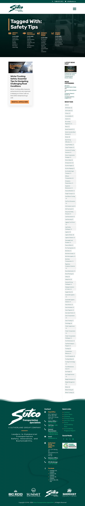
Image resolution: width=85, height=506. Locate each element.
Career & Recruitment (70, 90)
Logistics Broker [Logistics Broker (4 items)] (69, 235)
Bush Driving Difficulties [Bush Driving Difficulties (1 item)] (68, 141)
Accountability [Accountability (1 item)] (69, 116)
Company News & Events (69, 94)
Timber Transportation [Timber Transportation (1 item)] (70, 332)
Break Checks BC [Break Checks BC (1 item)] (69, 129)
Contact (67, 412)
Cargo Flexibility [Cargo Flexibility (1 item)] (69, 145)
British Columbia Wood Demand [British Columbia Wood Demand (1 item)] (70, 133)
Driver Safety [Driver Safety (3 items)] (69, 160)
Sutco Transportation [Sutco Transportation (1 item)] (70, 317)
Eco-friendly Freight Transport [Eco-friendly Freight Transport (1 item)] (69, 172)
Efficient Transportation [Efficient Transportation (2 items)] (69, 177)
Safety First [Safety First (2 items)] (68, 279)
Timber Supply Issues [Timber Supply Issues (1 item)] (70, 327)
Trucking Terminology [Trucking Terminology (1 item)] (70, 363)
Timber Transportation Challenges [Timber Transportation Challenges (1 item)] (70, 337)
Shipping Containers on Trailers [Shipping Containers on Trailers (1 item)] (69, 288)
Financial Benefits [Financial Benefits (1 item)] (70, 191)
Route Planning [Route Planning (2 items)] (69, 274)
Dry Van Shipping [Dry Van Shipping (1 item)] (69, 168)
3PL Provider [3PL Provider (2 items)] (68, 111)
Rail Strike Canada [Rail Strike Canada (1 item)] (70, 253)
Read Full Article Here (20, 102)
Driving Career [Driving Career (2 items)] (69, 163)
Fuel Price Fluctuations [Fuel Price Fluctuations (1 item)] (70, 202)
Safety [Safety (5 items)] (67, 277)
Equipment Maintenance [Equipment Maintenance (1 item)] (69, 187)
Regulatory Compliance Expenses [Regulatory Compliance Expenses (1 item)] (70, 266)
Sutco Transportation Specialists (43, 502)
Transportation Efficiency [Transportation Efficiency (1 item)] (68, 353)
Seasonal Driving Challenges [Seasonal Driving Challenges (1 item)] (69, 283)
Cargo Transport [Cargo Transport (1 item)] (69, 147)
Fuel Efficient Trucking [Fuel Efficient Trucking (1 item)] (70, 198)
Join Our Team (69, 420)
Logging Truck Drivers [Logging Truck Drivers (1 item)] (70, 223)
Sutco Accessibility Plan (68, 424)
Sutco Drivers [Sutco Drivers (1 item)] (69, 305)
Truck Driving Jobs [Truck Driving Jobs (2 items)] (70, 356)
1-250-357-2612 (53, 422)
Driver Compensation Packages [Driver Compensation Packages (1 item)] (70, 156)
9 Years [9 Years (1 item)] (67, 113)
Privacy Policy (69, 418)
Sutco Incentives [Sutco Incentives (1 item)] (69, 307)
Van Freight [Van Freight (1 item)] (68, 371)
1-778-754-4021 (52, 459)
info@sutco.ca (71, 1)
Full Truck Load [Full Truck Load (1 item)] (69, 209)
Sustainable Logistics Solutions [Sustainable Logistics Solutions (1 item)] (69, 301)
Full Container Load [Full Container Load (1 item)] (70, 206)
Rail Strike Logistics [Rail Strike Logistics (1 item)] (70, 256)
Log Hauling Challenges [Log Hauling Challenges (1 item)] (68, 228)
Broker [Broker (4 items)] (67, 137)
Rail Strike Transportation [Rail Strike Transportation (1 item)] (69, 260)
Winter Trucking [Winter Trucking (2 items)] (69, 392)
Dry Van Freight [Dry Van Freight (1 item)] (69, 165)
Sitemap (67, 416)
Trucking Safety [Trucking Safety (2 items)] (69, 359)
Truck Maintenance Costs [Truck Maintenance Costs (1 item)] (69, 368)
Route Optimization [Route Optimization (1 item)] (70, 271)
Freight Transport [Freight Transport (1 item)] (70, 194)
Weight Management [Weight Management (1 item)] (70, 383)
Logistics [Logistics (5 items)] (68, 232)
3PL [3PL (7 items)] (66, 105)
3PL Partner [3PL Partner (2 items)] (68, 108)
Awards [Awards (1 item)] (67, 119)
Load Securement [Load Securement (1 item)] (70, 217)
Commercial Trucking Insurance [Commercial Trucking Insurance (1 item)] (70, 151)
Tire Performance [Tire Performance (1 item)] (70, 341)
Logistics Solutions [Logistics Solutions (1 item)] (70, 237)
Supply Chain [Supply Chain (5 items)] (69, 292)
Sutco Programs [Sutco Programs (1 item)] (69, 310)
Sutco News (68, 414)
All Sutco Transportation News (70, 86)
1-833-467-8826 (52, 463)
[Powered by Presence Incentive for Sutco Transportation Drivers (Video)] (70, 69)
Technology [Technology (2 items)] (68, 323)
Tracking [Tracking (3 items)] (68, 348)
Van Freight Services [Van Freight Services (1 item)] (69, 376)
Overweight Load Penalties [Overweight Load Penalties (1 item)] (69, 242)
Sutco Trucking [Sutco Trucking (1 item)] (69, 321)
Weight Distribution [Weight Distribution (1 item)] (70, 379)
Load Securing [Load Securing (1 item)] (69, 219)
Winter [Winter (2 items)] (67, 387)
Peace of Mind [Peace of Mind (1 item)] (69, 245)
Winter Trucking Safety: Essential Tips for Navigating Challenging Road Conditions (19, 81)
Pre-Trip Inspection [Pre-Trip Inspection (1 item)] (70, 248)
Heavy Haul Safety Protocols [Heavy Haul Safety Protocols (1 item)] (69, 213)
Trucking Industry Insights (69, 97)
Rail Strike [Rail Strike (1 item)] (68, 251)
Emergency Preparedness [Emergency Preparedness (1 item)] (69, 182)
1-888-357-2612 (58, 1)
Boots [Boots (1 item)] (67, 126)
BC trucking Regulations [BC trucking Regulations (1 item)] (68, 123)
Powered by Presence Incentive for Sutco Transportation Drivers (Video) (70, 75)
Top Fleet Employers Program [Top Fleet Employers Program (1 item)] (69, 345)
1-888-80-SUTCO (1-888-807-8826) (53, 433)
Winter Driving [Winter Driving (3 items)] (69, 390)
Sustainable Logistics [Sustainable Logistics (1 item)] (69, 296)
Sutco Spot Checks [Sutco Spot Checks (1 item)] (70, 313)
